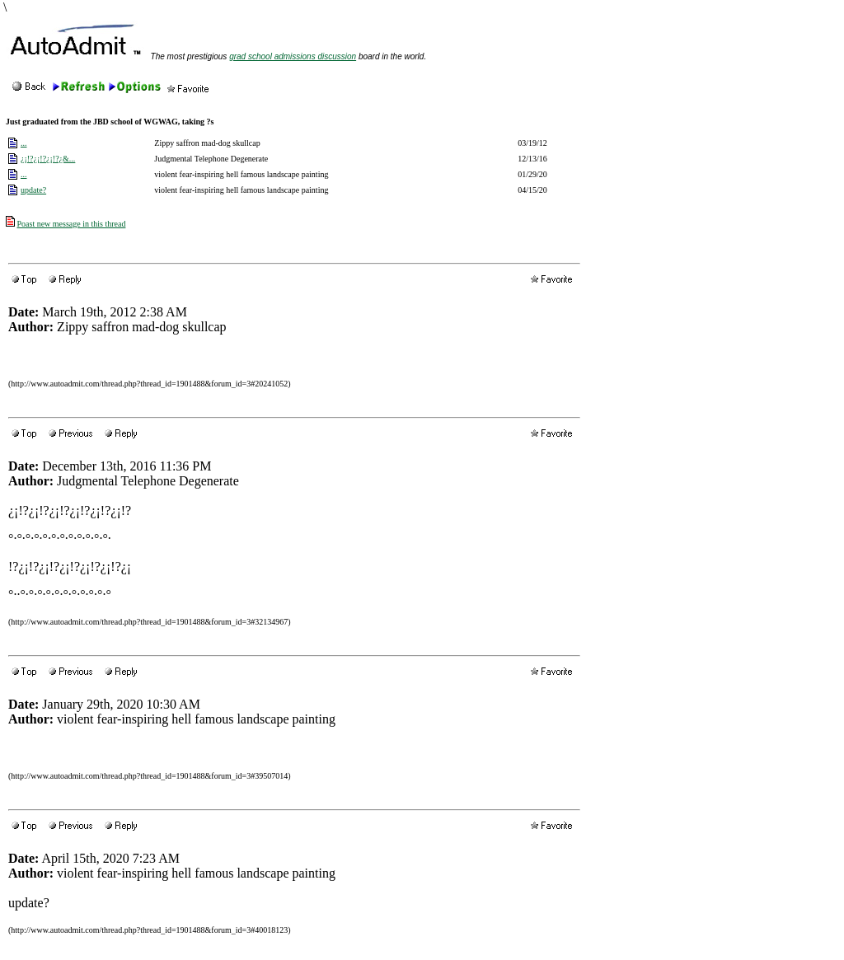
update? (33, 189)
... (24, 143)
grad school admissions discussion (292, 56)
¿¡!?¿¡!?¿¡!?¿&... (48, 158)
